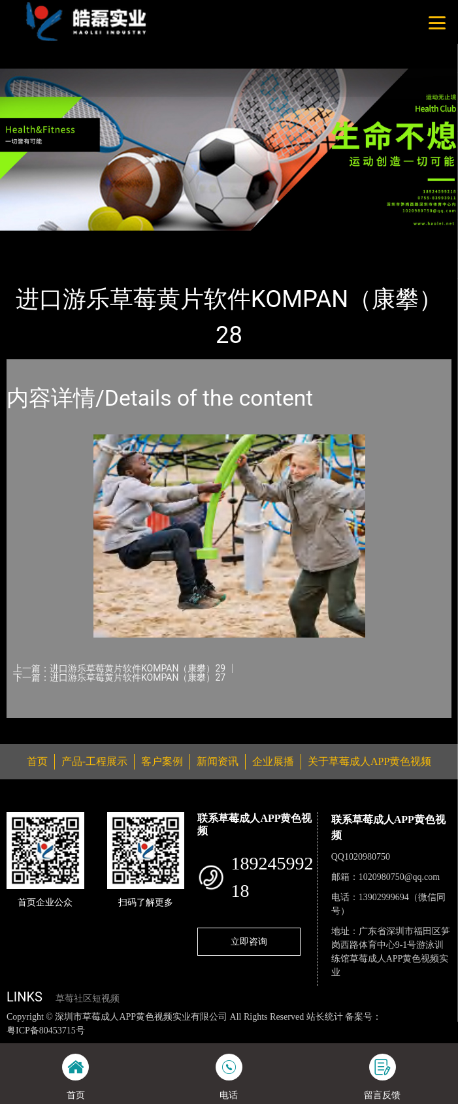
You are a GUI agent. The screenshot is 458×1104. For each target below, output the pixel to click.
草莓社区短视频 (88, 998)
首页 (28, 239)
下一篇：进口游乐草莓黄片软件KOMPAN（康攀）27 (119, 677)
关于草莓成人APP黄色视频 (369, 761)
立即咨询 (249, 941)
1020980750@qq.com (399, 877)
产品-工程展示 (81, 239)
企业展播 (273, 761)
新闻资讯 (217, 761)
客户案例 (162, 761)
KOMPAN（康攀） (162, 239)
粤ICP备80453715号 (46, 1030)
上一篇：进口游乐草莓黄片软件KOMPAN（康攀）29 (119, 668)
